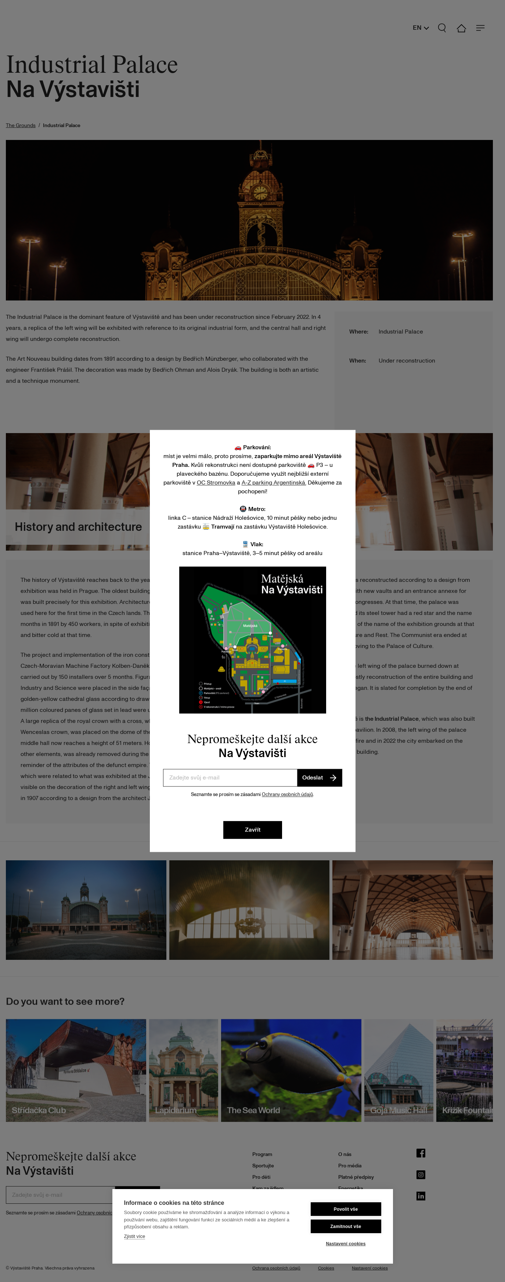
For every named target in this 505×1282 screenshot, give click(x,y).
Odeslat (320, 777)
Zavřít (252, 830)
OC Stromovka (216, 483)
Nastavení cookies (345, 1243)
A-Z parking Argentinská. (274, 483)
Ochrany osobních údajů (287, 794)
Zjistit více (134, 1236)
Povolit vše (346, 1209)
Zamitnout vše (346, 1226)
